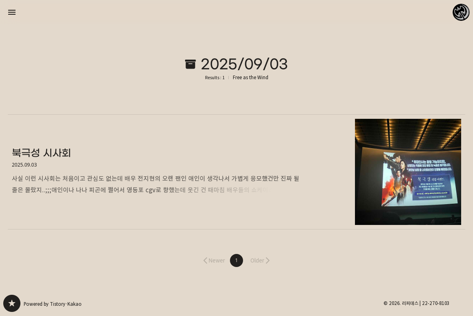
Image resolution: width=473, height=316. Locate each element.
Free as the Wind (250, 77)
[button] (236, 260)
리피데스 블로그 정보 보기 (461, 12)
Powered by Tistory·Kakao (53, 304)
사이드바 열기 (12, 12)
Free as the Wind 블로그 (12, 303)
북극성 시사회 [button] (236, 171)
